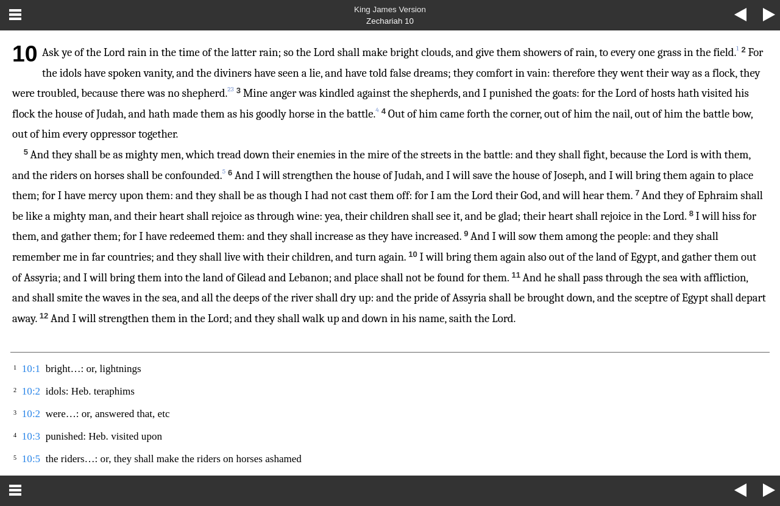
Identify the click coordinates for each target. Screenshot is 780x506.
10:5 (31, 459)
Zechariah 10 (390, 21)
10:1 (31, 368)
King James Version (390, 9)
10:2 (31, 391)
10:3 (31, 436)
